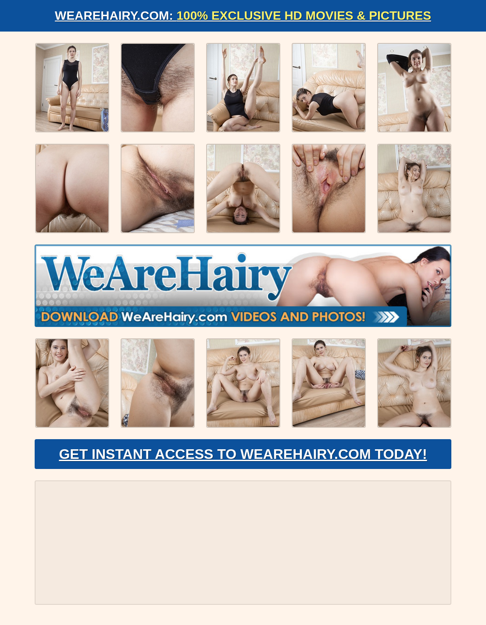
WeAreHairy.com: (243, 15)
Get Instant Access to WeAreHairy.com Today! (243, 454)
